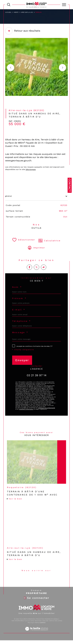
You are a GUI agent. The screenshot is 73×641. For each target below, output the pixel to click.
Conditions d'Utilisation (26, 409)
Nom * (17, 287)
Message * (20, 332)
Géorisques (31, 169)
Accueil (8, 12)
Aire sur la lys (27, 12)
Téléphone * (21, 321)
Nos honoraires (17, 620)
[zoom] (36, 95)
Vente (16, 12)
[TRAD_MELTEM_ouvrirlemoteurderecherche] (8, 4)
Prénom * (19, 298)
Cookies (42, 622)
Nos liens (57, 620)
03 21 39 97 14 (36, 375)
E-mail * (18, 310)
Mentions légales (41, 620)
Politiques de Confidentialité (46, 408)
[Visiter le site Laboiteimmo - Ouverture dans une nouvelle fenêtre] (36, 632)
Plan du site (28, 620)
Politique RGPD (33, 622)
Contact (69, 185)
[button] (62, 67)
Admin (51, 620)
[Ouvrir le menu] (64, 4)
